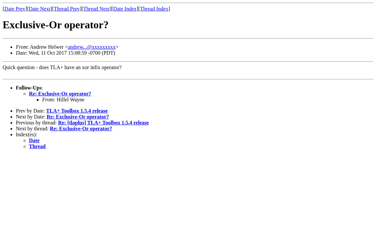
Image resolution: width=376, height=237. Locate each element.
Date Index (125, 9)
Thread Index (154, 9)
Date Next (39, 9)
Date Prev (14, 9)
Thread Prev (67, 9)
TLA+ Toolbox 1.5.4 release (77, 111)
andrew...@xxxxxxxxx (92, 47)
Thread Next (96, 9)
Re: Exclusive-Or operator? (60, 93)
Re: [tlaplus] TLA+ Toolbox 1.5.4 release (103, 122)
